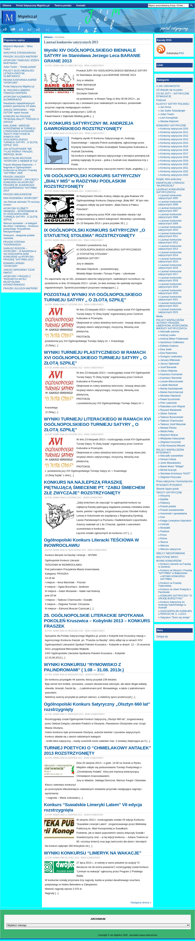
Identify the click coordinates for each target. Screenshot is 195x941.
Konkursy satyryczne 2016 (174, 150)
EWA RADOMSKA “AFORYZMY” (20, 198)
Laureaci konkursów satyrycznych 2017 (169, 273)
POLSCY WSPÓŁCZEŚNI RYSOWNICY (170, 451)
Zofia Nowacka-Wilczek (172, 445)
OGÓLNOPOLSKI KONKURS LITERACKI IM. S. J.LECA (175, 612)
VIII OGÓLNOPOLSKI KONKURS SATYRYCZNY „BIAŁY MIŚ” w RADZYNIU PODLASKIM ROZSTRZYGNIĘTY (92, 181)
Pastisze (164, 531)
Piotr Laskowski (168, 403)
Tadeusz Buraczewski (171, 417)
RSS (181, 53)
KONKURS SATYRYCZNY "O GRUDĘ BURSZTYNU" (175, 597)
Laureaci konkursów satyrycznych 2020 (169, 292)
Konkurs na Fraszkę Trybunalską (169, 584)
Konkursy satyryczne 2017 (174, 153)
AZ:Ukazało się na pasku (169, 89)
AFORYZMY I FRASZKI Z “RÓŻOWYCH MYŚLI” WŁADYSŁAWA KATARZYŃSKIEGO (17, 280)
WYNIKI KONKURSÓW (168, 560)
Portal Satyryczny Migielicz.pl (32, 5)
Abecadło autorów (169, 331)
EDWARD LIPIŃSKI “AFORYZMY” (13, 264)
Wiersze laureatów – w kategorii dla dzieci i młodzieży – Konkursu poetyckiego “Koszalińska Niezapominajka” (21, 227)
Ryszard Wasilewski (170, 410)
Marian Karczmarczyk (171, 392)
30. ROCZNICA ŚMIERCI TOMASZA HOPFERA (16, 91)
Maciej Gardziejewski (171, 388)
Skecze (164, 542)
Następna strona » (141, 902)
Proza (163, 535)
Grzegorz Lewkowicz (171, 356)
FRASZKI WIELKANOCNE (17, 194)
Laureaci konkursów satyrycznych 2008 (169, 216)
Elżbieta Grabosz (169, 345)
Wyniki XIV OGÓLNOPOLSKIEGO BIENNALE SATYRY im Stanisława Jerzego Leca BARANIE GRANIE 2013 (92, 55)
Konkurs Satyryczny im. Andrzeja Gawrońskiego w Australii (172, 605)
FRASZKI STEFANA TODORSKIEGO (14, 243)
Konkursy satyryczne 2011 (174, 132)
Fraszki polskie (168, 506)
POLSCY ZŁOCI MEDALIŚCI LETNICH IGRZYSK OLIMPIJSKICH (18, 73)
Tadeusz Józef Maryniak (173, 424)
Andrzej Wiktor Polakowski (174, 338)
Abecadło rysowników (171, 455)
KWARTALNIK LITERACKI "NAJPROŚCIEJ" (170, 184)
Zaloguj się (162, 636)
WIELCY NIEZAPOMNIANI (170, 553)
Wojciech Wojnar (169, 435)
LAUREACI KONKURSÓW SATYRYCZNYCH (170, 191)
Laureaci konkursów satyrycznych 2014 (169, 254)
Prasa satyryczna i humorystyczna (174, 481)
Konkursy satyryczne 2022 (174, 171)
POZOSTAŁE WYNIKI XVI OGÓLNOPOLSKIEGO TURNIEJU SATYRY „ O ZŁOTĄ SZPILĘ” (93, 297)
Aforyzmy (165, 495)
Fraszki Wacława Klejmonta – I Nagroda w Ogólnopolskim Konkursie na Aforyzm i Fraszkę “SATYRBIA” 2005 (20, 168)
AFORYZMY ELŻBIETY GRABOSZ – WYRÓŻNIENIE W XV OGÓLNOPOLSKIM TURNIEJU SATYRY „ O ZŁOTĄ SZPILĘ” (20, 214)
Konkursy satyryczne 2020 (174, 164)
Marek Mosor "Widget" (172, 466)
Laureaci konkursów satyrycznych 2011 (169, 235)
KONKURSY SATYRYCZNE (171, 125)
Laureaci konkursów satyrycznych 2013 (169, 247)
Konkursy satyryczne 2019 (174, 160)
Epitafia (164, 499)
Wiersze (164, 545)
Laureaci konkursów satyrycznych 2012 (169, 241)
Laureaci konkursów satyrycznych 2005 (169, 197)
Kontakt (80, 5)
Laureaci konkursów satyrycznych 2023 (169, 311)
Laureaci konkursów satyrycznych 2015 (169, 260)
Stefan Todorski (168, 413)
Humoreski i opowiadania (173, 513)
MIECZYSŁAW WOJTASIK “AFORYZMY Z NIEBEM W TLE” (20, 159)
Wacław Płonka (168, 427)
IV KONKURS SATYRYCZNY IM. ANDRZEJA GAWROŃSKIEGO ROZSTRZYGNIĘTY (88, 126)
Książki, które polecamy (168, 179)
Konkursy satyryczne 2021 (174, 168)
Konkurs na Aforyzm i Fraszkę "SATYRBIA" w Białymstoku (175, 572)
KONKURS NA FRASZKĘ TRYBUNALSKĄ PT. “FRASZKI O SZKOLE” (21, 119)
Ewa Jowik (166, 349)
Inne (162, 517)
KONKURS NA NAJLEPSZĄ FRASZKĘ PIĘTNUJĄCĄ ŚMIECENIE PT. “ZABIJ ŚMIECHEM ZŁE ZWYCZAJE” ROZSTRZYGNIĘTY (94, 487)
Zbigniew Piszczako (170, 477)
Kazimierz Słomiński (170, 378)
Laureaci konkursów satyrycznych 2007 (169, 209)
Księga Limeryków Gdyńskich (175, 520)
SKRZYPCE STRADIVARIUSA (19, 52)
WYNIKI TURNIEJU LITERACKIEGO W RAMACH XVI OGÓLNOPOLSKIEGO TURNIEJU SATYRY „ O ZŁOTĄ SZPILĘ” (97, 424)
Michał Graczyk (168, 470)
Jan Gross (165, 107)
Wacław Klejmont (169, 121)
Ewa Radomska (168, 353)
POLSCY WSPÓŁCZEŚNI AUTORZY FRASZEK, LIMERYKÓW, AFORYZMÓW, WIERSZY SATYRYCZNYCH (172, 324)
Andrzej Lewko (168, 335)
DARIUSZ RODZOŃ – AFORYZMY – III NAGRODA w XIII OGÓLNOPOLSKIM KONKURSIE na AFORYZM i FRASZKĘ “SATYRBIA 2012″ (19, 254)
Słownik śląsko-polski (167, 488)
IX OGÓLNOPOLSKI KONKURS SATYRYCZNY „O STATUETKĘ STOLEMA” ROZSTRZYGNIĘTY (94, 232)
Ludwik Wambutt (169, 385)
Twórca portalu (62, 5)
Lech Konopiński (169, 117)
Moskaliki (165, 527)
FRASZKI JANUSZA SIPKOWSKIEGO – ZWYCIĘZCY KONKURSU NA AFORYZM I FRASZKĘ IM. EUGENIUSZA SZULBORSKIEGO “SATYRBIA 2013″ (21, 183)
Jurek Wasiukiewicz (170, 462)
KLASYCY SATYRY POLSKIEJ (172, 104)
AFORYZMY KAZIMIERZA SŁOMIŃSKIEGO (17, 98)
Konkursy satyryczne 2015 (174, 146)
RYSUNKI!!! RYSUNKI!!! (169, 485)
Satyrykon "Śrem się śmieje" (175, 617)
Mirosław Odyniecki (170, 395)
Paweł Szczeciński (170, 399)
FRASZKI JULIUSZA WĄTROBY (20, 56)
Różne (163, 538)
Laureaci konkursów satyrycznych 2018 (169, 279)
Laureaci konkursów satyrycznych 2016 (169, 266)
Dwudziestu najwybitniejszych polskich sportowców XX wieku (19, 105)
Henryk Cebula (168, 459)
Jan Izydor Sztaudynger (172, 110)
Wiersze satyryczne (170, 549)
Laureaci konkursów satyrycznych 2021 (169, 298)
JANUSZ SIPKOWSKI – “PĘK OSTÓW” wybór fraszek (19, 111)
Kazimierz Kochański (171, 374)
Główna (7, 5)
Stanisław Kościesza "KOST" (175, 473)
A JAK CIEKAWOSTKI (168, 86)
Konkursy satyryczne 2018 (174, 157)
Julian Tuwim (167, 114)
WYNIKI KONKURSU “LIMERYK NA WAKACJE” (92, 852)
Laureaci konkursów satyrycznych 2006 (169, 203)
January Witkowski (170, 360)
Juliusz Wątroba (168, 370)
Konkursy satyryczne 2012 (174, 135)
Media (159, 316)
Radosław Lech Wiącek (172, 406)
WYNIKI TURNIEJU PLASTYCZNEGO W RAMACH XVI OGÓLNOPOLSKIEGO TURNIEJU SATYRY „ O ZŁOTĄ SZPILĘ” (95, 357)
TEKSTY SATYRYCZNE (169, 492)
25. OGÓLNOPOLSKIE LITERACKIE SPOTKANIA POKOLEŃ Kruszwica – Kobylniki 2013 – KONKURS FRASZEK (97, 621)
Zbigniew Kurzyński (170, 442)
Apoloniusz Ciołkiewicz (172, 342)
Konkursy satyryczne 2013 (174, 139)
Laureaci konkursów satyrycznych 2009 (169, 222)
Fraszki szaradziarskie (172, 510)
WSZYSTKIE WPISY (167, 557)
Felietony (165, 502)
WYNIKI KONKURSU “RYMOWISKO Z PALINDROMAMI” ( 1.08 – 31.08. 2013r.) (84, 667)
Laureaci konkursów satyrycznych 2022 (169, 304)
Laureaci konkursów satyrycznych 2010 (169, 228)
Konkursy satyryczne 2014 (174, 143)
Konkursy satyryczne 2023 (174, 175)
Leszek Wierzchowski (171, 381)
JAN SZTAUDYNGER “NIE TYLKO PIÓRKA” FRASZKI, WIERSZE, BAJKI (18, 151)
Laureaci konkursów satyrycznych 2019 (169, 285)
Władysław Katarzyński (172, 438)
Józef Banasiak (168, 367)
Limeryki (164, 524)
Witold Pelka (167, 431)
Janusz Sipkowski (169, 363)
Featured (161, 100)
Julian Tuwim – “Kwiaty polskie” (20, 67)
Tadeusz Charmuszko (171, 420)
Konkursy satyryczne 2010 (174, 128)
